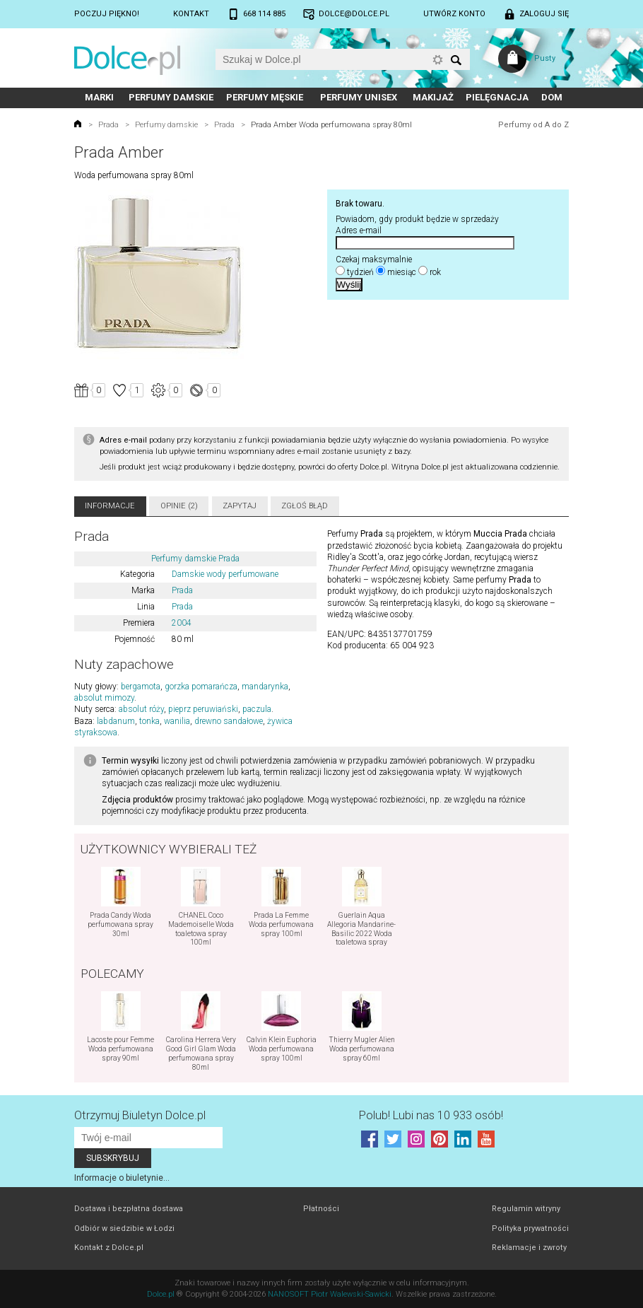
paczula (256, 709)
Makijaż (433, 97)
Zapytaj (239, 505)
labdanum (116, 721)
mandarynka (265, 686)
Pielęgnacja (497, 97)
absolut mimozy (104, 698)
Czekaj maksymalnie (374, 259)
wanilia (177, 721)
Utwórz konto (454, 13)
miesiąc (401, 272)
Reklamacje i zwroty (529, 1247)
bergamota (140, 686)
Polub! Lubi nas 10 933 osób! (431, 1115)
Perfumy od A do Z (533, 124)
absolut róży (141, 709)
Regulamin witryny (526, 1208)
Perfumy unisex (358, 97)
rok (435, 272)
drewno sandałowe (228, 721)
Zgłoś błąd (304, 505)
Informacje (110, 505)
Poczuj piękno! (106, 13)
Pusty (544, 58)
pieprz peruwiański (203, 709)
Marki (99, 97)
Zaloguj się (544, 13)
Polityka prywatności (530, 1228)
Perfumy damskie (171, 97)
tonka (149, 721)
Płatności (321, 1208)
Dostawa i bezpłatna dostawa (128, 1208)
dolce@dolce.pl (354, 13)
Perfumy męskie (264, 97)
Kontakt (191, 13)
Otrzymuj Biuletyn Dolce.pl (140, 1115)
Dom (551, 97)
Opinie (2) (179, 505)
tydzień (360, 272)
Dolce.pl (161, 1294)
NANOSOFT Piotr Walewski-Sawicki (329, 1294)
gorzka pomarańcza (201, 686)
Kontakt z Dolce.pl (108, 1247)
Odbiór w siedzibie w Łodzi (124, 1228)
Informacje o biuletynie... (122, 1178)
